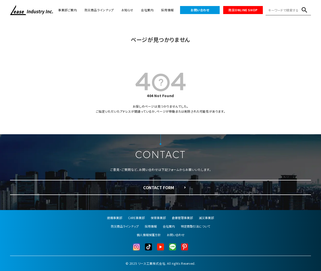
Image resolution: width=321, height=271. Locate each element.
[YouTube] (160, 247)
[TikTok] (148, 247)
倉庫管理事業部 (182, 218)
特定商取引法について (195, 226)
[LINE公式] (172, 247)
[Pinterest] (184, 247)
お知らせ (127, 10)
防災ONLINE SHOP (243, 10)
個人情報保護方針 (149, 235)
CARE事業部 (136, 218)
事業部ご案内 (67, 10)
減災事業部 (206, 218)
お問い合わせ (200, 10)
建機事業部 (114, 218)
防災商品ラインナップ (99, 10)
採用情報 (167, 10)
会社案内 (147, 10)
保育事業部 (158, 218)
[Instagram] (136, 247)
